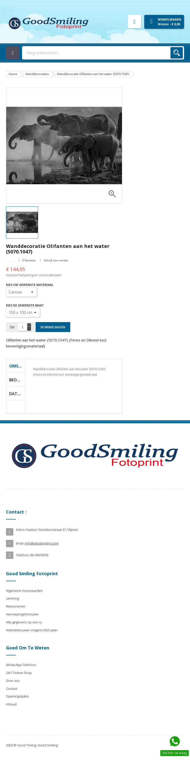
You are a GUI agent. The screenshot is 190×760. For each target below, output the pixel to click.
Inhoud (11, 704)
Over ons (13, 680)
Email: (20, 543)
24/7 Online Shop (19, 672)
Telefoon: (22, 555)
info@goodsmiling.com (42, 543)
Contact (11, 688)
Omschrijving (17, 366)
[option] (24, 222)
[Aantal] (22, 327)
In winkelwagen (53, 327)
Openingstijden (17, 696)
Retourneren (15, 606)
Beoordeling (17, 380)
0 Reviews (29, 260)
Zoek (176, 53)
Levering (12, 598)
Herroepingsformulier (22, 614)
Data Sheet (17, 393)
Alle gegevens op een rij (24, 622)
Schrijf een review (56, 260)
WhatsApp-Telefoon (21, 665)
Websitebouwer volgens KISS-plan (32, 630)
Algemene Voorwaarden (24, 590)
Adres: (20, 530)
